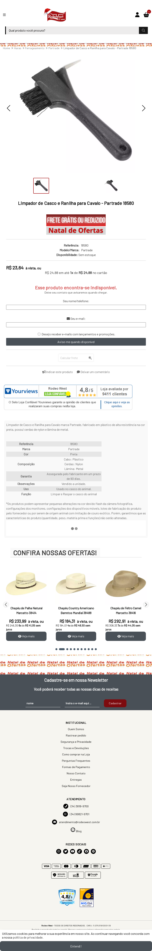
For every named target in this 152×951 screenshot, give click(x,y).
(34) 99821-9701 (76, 814)
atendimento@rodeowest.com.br (76, 822)
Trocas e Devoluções (76, 748)
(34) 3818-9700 (76, 806)
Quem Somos (76, 729)
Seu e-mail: (76, 318)
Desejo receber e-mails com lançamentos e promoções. (78, 334)
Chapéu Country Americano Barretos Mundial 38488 (76, 610)
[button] (8, 108)
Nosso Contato (76, 773)
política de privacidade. (28, 937)
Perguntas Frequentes (76, 760)
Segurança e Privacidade (76, 742)
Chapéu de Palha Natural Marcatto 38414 (26, 610)
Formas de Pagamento (76, 767)
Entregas (76, 779)
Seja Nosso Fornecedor (76, 786)
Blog (76, 830)
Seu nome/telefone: (76, 301)
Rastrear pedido (76, 735)
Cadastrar (115, 703)
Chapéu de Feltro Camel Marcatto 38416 (125, 610)
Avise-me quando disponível (76, 342)
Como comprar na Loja (76, 754)
